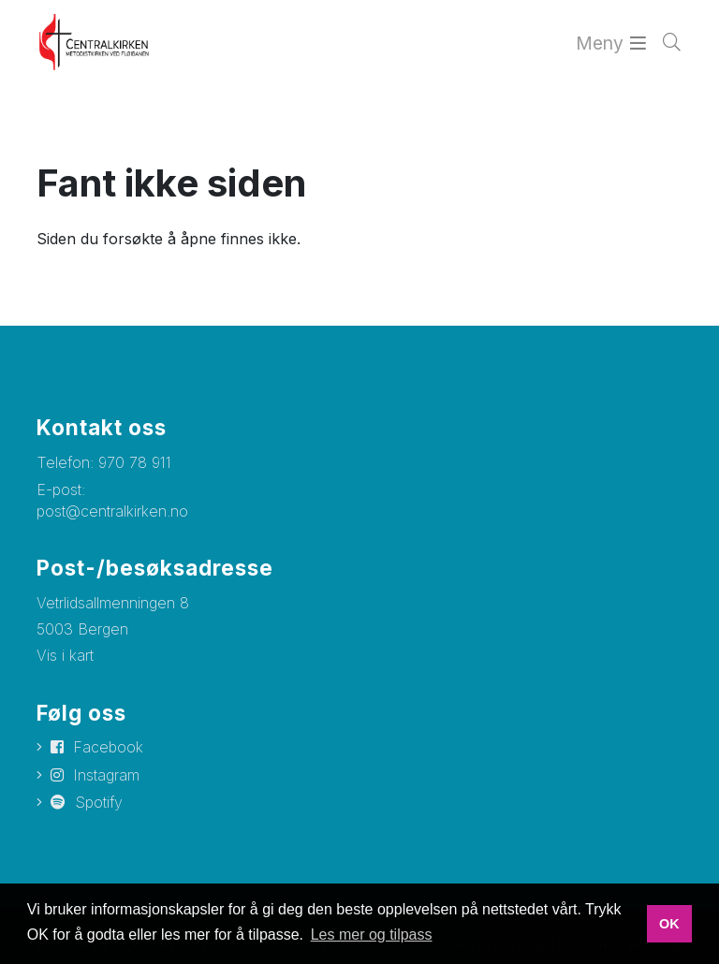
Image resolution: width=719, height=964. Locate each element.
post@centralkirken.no (112, 511)
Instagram (106, 775)
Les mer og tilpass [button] (372, 934)
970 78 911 (134, 462)
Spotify (99, 802)
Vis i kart (65, 655)
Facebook (108, 747)
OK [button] (669, 923)
